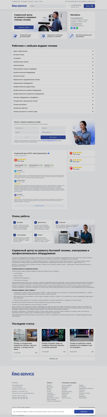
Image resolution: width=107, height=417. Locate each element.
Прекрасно (84, 411)
